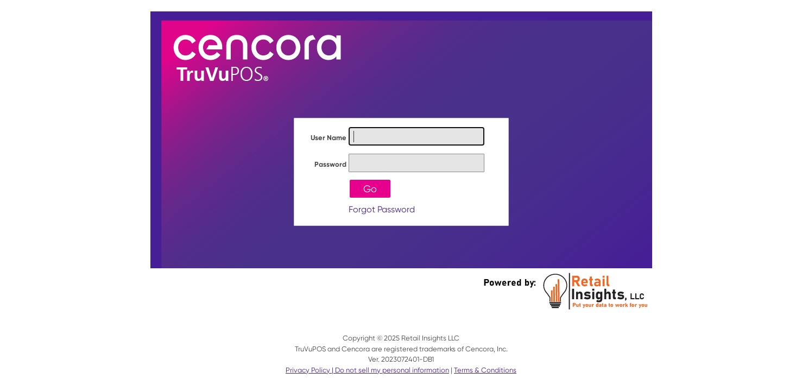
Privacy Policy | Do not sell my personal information (367, 370)
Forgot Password (382, 209)
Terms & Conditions (485, 370)
